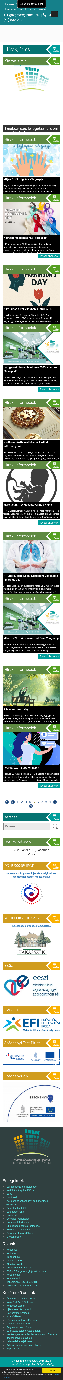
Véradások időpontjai (18, 1222)
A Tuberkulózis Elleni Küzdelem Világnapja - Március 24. (31, 577)
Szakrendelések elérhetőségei (23, 1225)
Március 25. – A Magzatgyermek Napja (28, 504)
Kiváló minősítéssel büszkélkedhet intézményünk (26, 444)
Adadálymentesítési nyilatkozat (24, 1345)
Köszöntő (12, 1249)
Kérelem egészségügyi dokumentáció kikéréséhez (27, 1202)
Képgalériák (13, 1274)
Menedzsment (14, 1260)
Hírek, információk (20, 139)
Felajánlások (14, 1278)
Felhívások (13, 1253)
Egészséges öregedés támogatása (31, 926)
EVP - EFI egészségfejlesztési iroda (27, 1271)
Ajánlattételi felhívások (19, 1309)
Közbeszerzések (16, 1305)
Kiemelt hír (15, 61)
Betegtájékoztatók (17, 1208)
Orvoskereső (14, 1236)
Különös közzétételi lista (20, 1302)
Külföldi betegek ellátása (20, 1190)
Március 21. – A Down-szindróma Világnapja (31, 638)
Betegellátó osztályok (18, 1229)
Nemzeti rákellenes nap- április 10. (25, 237)
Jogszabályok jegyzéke (19, 1337)
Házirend (12, 1215)
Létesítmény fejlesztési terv (22, 1320)
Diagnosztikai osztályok (20, 1233)
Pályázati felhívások (18, 1312)
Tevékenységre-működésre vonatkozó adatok (32, 1334)
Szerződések (14, 1316)
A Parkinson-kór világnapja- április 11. (28, 309)
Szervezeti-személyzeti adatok (24, 1330)
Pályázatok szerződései (20, 1327)
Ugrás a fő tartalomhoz (32, 4)
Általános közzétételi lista (21, 1298)
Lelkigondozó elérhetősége (22, 1186)
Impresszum (13, 1348)
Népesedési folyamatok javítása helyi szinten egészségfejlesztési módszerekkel (31, 875)
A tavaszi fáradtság (16, 709)
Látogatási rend (15, 1211)
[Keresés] (26, 826)
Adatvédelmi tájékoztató (20, 1341)
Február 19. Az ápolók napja (21, 767)
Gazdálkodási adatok (18, 1323)
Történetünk (13, 1256)
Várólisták (12, 1197)
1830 (9, 1193)
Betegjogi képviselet (18, 1218)
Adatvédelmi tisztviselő (19, 1267)
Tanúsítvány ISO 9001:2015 (22, 1281)
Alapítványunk (14, 1264)
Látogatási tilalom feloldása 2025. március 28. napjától (30, 369)
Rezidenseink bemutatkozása (23, 1285)
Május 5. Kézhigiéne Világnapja (23, 179)
